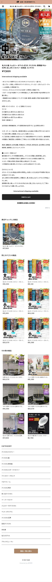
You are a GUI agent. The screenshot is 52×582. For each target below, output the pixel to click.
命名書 (4, 529)
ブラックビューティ (7, 541)
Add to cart (26, 197)
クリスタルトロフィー (8, 452)
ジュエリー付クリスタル (9, 506)
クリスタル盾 (6, 458)
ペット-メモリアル (7, 512)
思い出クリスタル (7, 494)
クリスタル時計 (6, 488)
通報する (47, 208)
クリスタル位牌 (6, 518)
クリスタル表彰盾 (7, 464)
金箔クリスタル (6, 524)
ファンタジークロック (8, 476)
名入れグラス (6, 535)
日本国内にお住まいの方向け (26, 203)
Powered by (26, 563)
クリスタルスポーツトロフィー (11, 470)
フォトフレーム (6, 482)
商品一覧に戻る (26, 551)
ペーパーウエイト (7, 500)
